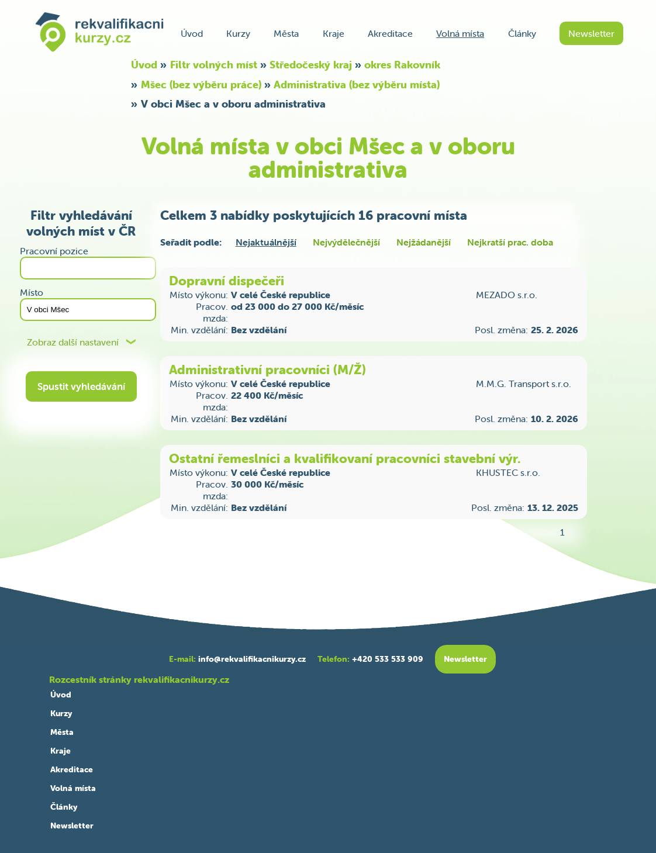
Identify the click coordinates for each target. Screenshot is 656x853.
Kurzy (238, 33)
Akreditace (390, 33)
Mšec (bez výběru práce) (201, 84)
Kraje (333, 33)
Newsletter (591, 33)
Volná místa (460, 33)
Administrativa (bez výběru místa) (357, 84)
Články (522, 33)
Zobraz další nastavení (73, 342)
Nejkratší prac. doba (510, 242)
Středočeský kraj (311, 64)
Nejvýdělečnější (346, 242)
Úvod (192, 33)
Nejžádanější (423, 242)
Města (286, 33)
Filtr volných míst (213, 64)
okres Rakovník (402, 64)
